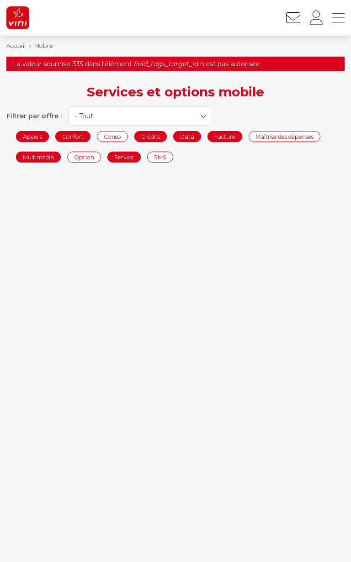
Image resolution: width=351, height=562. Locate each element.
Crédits (150, 136)
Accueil (16, 45)
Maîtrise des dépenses (284, 136)
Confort (73, 136)
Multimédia (38, 157)
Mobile (43, 45)
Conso (112, 136)
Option (84, 157)
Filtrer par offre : (34, 116)
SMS (160, 157)
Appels (32, 136)
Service (124, 157)
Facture (224, 136)
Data (187, 136)
